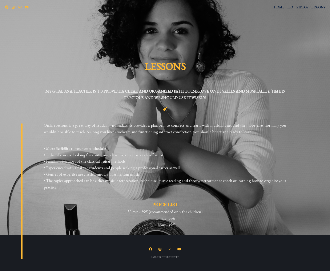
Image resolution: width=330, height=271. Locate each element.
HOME (279, 7)
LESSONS (318, 7)
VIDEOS (302, 7)
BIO (290, 7)
